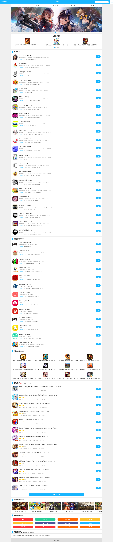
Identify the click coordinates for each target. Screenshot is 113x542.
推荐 (21, 383)
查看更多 (22, 238)
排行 (29, 383)
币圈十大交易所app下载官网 (31, 535)
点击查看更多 (56, 494)
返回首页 (56, 540)
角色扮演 (36, 5)
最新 (25, 383)
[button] (54, 47)
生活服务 (92, 5)
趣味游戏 (73, 5)
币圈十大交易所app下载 (18, 535)
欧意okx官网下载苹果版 (45, 535)
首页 (19, 5)
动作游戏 (55, 5)
